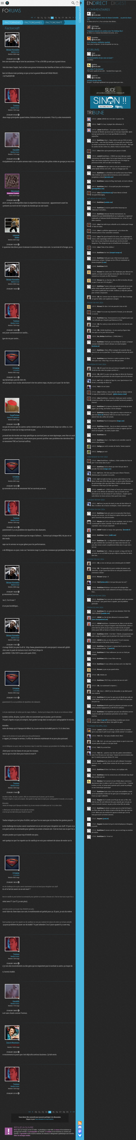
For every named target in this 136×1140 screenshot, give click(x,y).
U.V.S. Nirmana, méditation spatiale (100, 42)
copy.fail (106, 734)
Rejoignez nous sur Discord (82, 1127)
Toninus (16, 106)
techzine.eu (103, 351)
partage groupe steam (96, 80)
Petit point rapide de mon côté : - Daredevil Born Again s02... (107, 71)
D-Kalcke (16, 368)
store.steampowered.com (102, 629)
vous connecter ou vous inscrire (43, 1119)
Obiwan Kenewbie (12, 50)
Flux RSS (82, 1123)
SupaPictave (14, 415)
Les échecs (92, 59)
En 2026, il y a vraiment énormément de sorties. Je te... (105, 33)
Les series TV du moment (97, 69)
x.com (106, 267)
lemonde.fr (129, 539)
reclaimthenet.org (109, 195)
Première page (30, 17)
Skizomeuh (15, 191)
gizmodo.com (118, 179)
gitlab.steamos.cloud (124, 401)
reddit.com (115, 544)
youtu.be (117, 662)
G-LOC (96, 13)
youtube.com (111, 205)
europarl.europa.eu (118, 257)
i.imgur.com (109, 476)
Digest (121, 3)
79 (68, 18)
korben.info (106, 591)
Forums (95, 49)
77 (61, 18)
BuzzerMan (97, 37)
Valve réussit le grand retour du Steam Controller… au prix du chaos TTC (109, 18)
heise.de (104, 422)
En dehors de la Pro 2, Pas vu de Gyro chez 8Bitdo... (104, 21)
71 (40, 18)
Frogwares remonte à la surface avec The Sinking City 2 (107, 31)
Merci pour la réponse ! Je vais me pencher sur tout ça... (105, 44)
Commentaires (100, 9)
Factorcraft (54, 22)
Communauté (82, 558)
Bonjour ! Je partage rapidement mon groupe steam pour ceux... (107, 82)
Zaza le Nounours (12, 1043)
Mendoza (96, 64)
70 (36, 18)
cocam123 (97, 75)
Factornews (13, 22)
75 (54, 18)
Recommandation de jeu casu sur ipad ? (102, 58)
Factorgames (33, 22)
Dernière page (74, 17)
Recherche (71, 3)
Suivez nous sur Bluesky (82, 1135)
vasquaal (16, 235)
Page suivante (71, 17)
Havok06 (16, 150)
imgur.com (123, 428)
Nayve (95, 53)
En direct (99, 3)
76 (57, 18)
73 (47, 18)
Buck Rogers (97, 26)
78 (64, 18)
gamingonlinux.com (100, 191)
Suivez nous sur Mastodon (82, 1131)
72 (43, 18)
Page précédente (33, 17)
